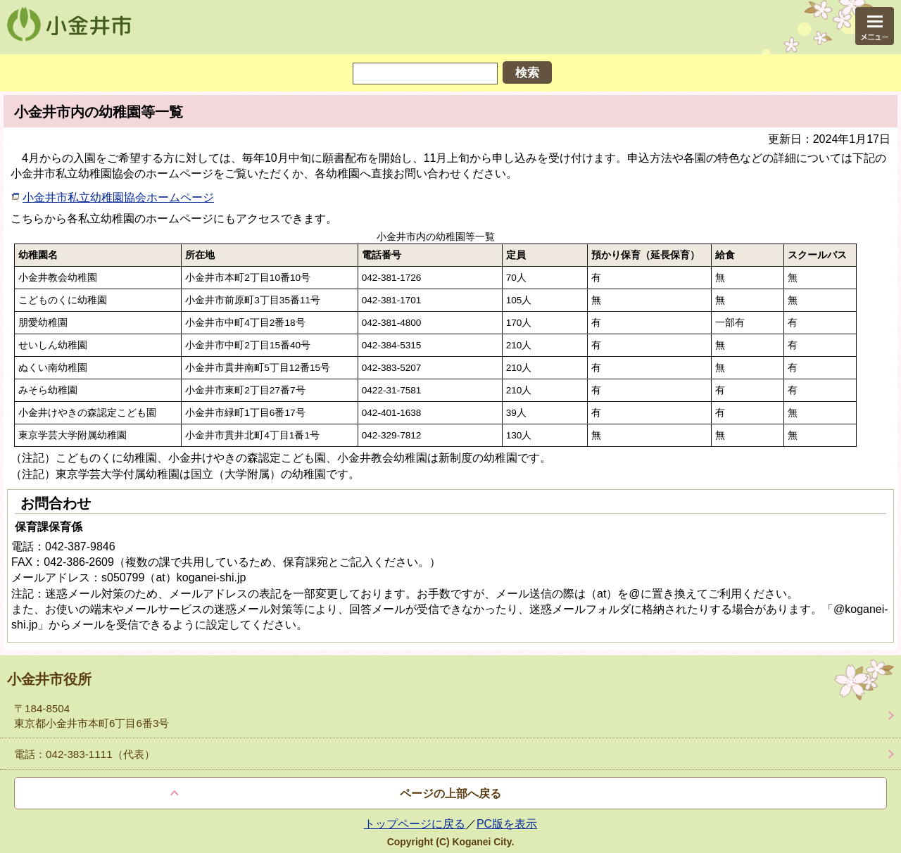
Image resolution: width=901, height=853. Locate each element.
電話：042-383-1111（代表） (84, 754)
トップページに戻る (414, 824)
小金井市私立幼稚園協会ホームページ (118, 197)
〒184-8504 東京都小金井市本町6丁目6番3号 (91, 715)
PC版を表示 (507, 824)
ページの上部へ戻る (450, 794)
